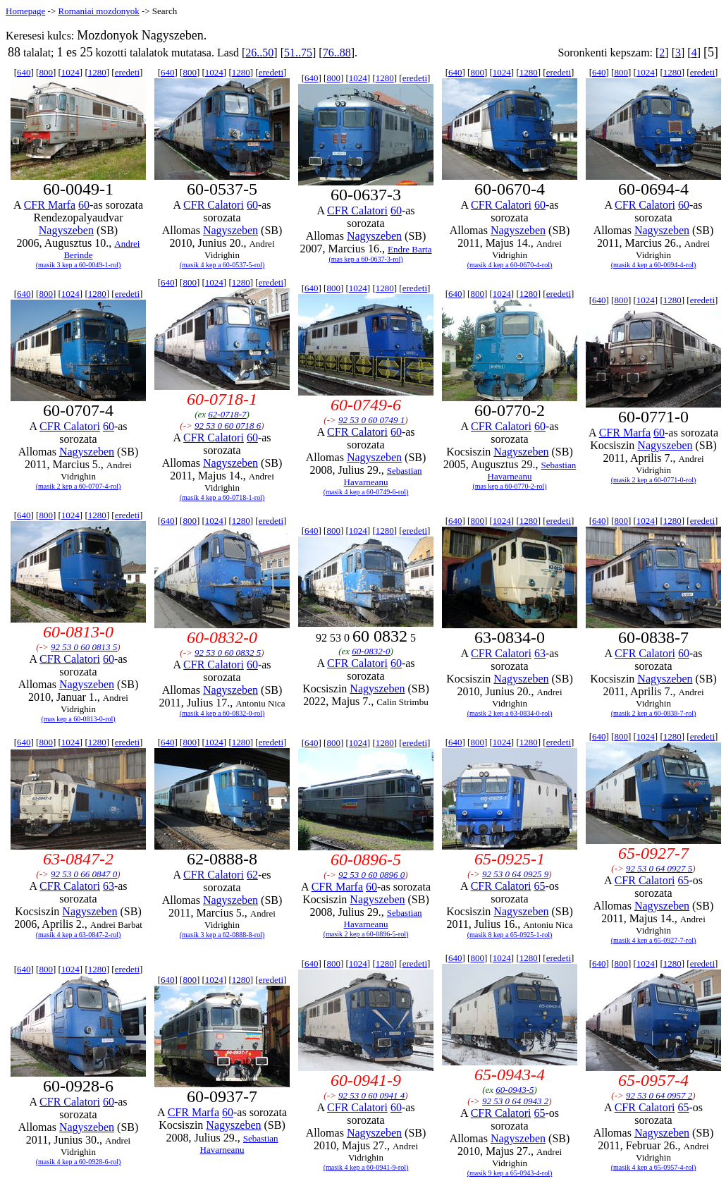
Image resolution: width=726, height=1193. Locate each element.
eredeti (127, 72)
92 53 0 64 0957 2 (659, 1095)
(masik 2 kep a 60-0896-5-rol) (366, 934)
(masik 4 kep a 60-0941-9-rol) (366, 1167)
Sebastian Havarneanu (383, 476)
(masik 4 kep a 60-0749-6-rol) (366, 492)
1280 (97, 72)
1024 (70, 72)
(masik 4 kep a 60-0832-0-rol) (222, 713)
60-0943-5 (515, 1089)
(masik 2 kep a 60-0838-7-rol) (653, 713)
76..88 (337, 53)
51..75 (298, 53)
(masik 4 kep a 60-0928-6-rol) (78, 1162)
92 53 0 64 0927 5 (659, 868)
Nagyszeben (66, 230)
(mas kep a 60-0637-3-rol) (365, 259)
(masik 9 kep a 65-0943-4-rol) (510, 1173)
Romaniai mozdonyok (98, 11)
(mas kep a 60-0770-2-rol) (509, 486)
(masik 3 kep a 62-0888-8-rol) (222, 934)
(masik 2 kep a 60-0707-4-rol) (78, 486)
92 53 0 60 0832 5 (228, 652)
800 (46, 72)
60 (84, 205)
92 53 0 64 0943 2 (515, 1101)
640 (24, 72)
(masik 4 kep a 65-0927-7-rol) (653, 940)
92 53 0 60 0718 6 (228, 425)
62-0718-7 (227, 414)
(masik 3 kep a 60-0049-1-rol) (78, 265)
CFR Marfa (49, 205)
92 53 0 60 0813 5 (84, 647)
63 (540, 653)
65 (539, 886)
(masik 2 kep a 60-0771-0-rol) (653, 480)
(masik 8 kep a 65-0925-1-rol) (510, 934)
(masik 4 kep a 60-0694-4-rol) (653, 265)
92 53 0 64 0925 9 (515, 874)
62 (252, 875)
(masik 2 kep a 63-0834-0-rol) (510, 713)
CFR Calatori (213, 205)
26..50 (259, 53)
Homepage (25, 11)
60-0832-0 (371, 651)
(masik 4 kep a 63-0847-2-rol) (78, 934)
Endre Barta (409, 249)
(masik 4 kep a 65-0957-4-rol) (653, 1167)
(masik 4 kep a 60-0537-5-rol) (222, 265)
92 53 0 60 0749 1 (371, 420)
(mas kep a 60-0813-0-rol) (78, 719)
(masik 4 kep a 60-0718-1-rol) (222, 497)
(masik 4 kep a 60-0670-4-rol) (510, 265)
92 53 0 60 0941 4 (371, 1095)
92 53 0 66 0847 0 (84, 874)
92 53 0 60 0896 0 (371, 874)
